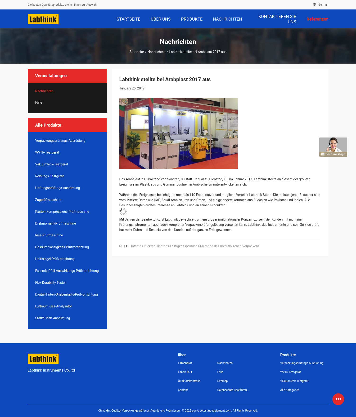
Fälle (38, 102)
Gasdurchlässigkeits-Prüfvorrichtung (62, 247)
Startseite (137, 52)
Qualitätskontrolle (189, 381)
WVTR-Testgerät (47, 152)
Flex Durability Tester (50, 282)
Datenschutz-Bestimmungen (233, 390)
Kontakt (183, 390)
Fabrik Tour (185, 372)
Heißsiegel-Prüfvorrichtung (55, 259)
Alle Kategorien (289, 390)
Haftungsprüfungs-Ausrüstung (57, 188)
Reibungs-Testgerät (49, 176)
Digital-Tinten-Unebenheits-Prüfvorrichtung (66, 294)
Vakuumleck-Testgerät (51, 164)
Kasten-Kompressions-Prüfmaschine (62, 211)
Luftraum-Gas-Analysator (53, 306)
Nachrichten (157, 52)
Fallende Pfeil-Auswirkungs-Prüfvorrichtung (67, 271)
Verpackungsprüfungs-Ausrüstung (60, 140)
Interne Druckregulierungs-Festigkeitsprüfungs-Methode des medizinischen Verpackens (195, 246)
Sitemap (222, 381)
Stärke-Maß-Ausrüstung (52, 318)
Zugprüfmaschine (48, 200)
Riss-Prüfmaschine (49, 235)
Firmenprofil (185, 363)
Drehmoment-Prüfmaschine (55, 223)
